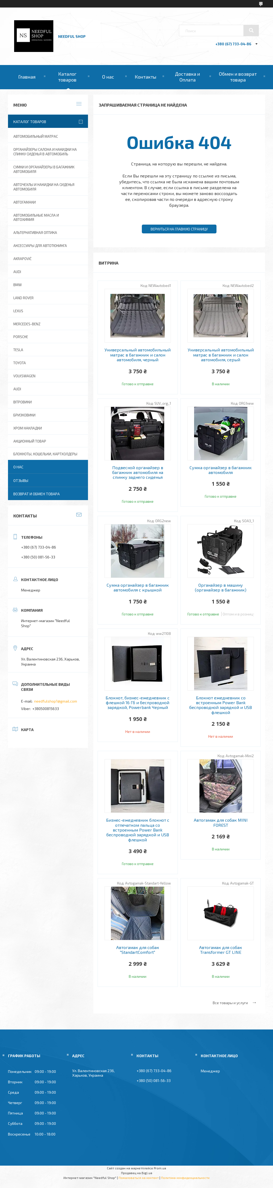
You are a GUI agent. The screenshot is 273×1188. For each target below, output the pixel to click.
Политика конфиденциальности (185, 1177)
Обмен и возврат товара (238, 77)
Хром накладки (27, 428)
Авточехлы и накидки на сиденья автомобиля (43, 187)
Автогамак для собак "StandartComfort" (137, 950)
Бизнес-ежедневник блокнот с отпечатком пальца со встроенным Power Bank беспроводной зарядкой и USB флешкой (137, 830)
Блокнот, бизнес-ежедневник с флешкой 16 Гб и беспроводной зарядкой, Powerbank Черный (138, 702)
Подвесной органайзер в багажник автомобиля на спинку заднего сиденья (137, 472)
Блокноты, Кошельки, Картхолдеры (45, 454)
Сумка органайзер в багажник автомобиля (221, 470)
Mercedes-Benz (27, 324)
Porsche (20, 337)
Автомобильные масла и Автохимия (36, 217)
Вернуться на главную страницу (179, 229)
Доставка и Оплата (187, 77)
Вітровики (22, 402)
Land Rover (23, 298)
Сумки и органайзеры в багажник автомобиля (43, 169)
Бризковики (24, 415)
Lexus (18, 311)
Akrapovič (22, 259)
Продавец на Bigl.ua (136, 1173)
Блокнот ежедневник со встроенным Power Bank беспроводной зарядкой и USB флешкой (220, 705)
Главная (26, 77)
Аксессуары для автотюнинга (40, 246)
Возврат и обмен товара (36, 494)
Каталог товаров (67, 77)
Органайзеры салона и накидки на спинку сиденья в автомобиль (45, 151)
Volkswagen (24, 376)
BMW (17, 285)
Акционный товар (29, 441)
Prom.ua (160, 1168)
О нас (108, 77)
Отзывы (20, 480)
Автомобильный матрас (35, 136)
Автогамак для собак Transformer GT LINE (220, 950)
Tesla (18, 350)
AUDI (17, 272)
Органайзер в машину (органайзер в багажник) (220, 587)
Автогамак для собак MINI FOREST (221, 822)
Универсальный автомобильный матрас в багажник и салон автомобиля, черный (138, 354)
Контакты (145, 77)
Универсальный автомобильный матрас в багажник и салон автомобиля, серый (221, 354)
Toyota (19, 363)
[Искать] (251, 30)
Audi (17, 389)
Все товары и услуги (230, 1002)
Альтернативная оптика (35, 232)
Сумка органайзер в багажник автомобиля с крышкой (138, 587)
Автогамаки (24, 202)
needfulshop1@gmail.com (55, 701)
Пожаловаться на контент (139, 1177)
